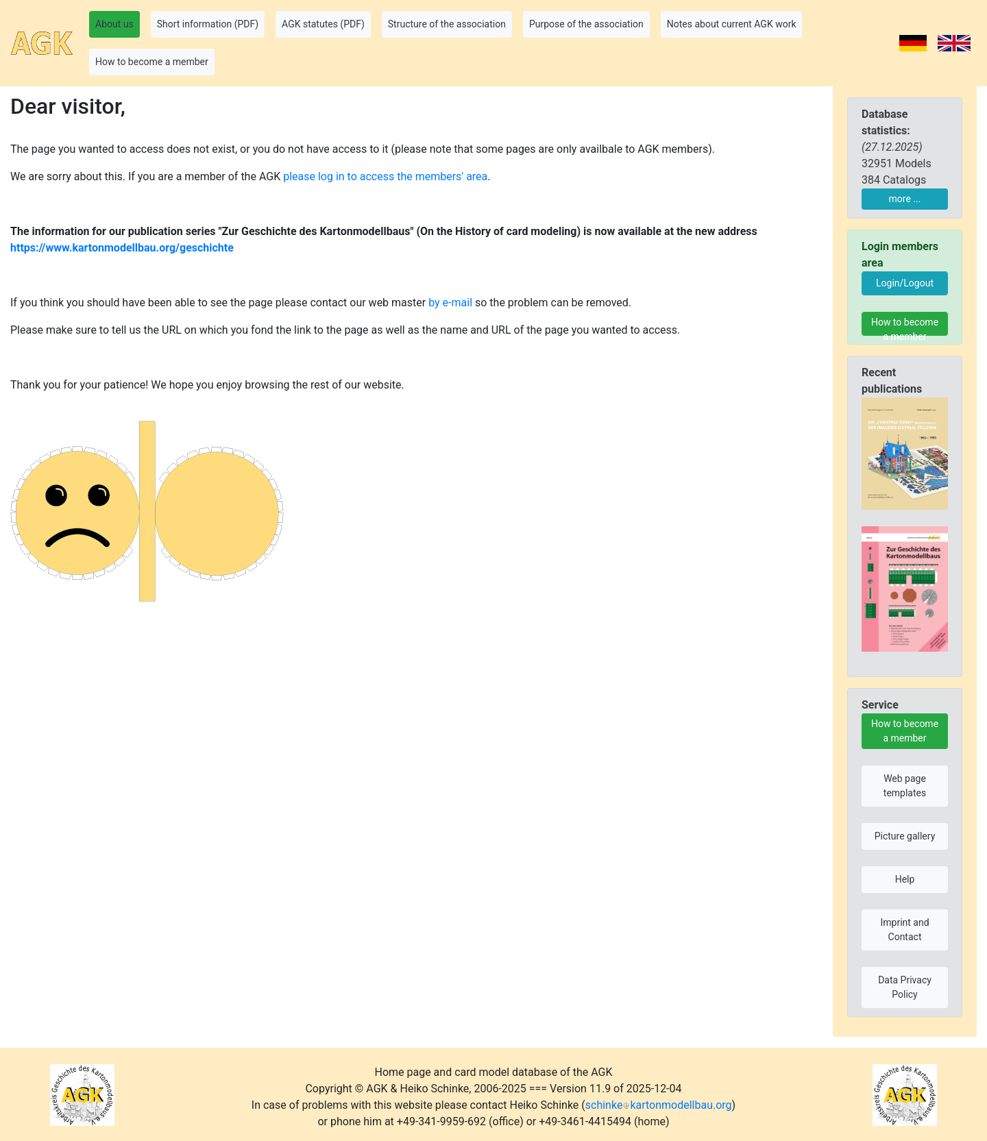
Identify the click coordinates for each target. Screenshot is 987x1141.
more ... (905, 198)
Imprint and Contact (904, 929)
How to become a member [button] (151, 61)
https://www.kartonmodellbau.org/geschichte (122, 247)
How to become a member (904, 326)
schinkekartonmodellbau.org (658, 1105)
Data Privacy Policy (904, 987)
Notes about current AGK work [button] (731, 24)
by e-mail (450, 302)
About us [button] (114, 24)
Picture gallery (905, 836)
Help (905, 879)
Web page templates (905, 785)
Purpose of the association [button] (586, 24)
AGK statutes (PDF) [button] (323, 24)
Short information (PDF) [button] (207, 24)
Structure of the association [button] (447, 24)
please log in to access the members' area (385, 176)
